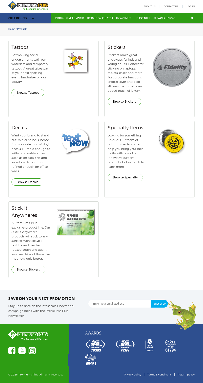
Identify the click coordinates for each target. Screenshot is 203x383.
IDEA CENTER (123, 18)
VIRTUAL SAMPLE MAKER (69, 18)
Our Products (21, 18)
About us (150, 6)
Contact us (171, 6)
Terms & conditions (159, 374)
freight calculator (100, 18)
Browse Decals (27, 182)
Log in (191, 6)
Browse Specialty (125, 177)
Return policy (186, 374)
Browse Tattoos (28, 92)
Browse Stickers (124, 101)
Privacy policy (132, 374)
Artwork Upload (164, 18)
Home (11, 29)
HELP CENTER (142, 18)
